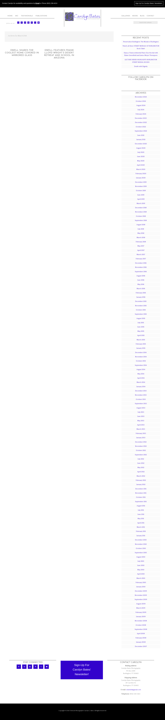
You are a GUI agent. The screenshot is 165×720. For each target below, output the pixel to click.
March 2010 (141, 578)
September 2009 (141, 599)
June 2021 (140, 135)
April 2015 (140, 335)
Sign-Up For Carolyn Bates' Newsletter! (148, 3)
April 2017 (140, 250)
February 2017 (141, 259)
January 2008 (141, 642)
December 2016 (140, 263)
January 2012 (140, 484)
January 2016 (140, 297)
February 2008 (141, 638)
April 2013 (140, 425)
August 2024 (140, 105)
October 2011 (141, 497)
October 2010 (141, 548)
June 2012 (140, 463)
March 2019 (141, 203)
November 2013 (141, 395)
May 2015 (141, 331)
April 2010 (141, 574)
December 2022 (141, 122)
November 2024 (141, 97)
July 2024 (141, 110)
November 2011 (140, 493)
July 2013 (141, 412)
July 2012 (141, 459)
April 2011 (140, 523)
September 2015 (141, 314)
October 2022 (141, 127)
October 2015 (141, 310)
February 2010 (141, 582)
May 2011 (141, 518)
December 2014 (140, 352)
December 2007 (141, 646)
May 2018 (141, 233)
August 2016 (140, 276)
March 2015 (141, 340)
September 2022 (141, 131)
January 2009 (141, 616)
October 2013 (141, 399)
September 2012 (141, 455)
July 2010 (141, 561)
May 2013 (140, 421)
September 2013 (141, 403)
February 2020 (141, 173)
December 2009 (141, 591)
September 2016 (141, 271)
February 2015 (141, 344)
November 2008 (141, 621)
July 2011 (141, 510)
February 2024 (141, 114)
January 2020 (141, 178)
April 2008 (141, 633)
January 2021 (140, 139)
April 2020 (141, 165)
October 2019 (141, 190)
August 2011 (141, 506)
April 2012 (140, 472)
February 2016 (141, 293)
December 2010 (141, 540)
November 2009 (141, 595)
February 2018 (141, 242)
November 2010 (141, 544)
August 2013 (140, 408)
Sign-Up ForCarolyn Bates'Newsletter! (82, 669)
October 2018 (141, 216)
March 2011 (141, 527)
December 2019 (140, 182)
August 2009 (140, 604)
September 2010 (141, 553)
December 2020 (141, 144)
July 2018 (141, 229)
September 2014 (141, 365)
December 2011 (140, 489)
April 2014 (140, 378)
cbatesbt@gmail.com (133, 690)
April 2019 (140, 199)
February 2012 (141, 480)
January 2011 (140, 536)
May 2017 (141, 246)
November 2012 (141, 446)
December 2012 (140, 442)
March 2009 (140, 608)
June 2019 (140, 195)
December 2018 (140, 208)
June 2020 (141, 156)
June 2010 (140, 565)
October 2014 (141, 361)
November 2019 (141, 186)
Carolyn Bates (82, 16)
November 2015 (141, 306)
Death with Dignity (140, 66)
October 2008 (141, 625)
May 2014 (141, 374)
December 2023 (141, 118)
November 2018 (141, 212)
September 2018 (141, 220)
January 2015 (140, 348)
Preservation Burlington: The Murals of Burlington (141, 42)
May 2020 (140, 161)
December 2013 (141, 391)
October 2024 (141, 101)
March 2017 (141, 254)
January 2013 (140, 438)
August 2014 (140, 369)
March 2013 (141, 429)
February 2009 (141, 612)
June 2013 (140, 416)
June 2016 (140, 280)
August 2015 (140, 318)
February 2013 (141, 433)
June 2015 (140, 327)
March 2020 (140, 169)
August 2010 (140, 557)
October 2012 (141, 450)
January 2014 (140, 386)
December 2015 (140, 301)
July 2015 (141, 323)
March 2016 (141, 288)
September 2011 (141, 501)
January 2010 (140, 587)
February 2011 (141, 531)
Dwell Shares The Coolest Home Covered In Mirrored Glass (22, 52)
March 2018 (141, 237)
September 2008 (141, 629)
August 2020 (140, 148)
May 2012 (141, 467)
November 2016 (141, 267)
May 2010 (140, 570)
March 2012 (141, 476)
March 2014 (141, 382)
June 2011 (141, 514)
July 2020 (140, 152)
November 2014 (141, 357)
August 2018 (140, 225)
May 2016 (141, 284)
